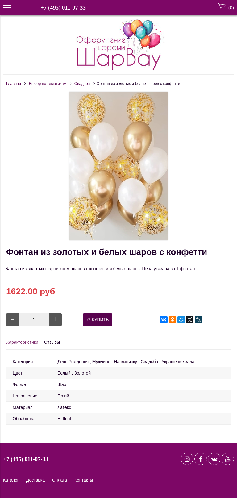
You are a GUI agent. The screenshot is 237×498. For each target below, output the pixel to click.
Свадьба (82, 83)
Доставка (35, 480)
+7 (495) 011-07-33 (62, 7)
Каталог (11, 480)
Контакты (83, 480)
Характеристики (22, 342)
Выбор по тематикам (48, 83)
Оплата (59, 480)
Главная (13, 83)
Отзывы (52, 342)
